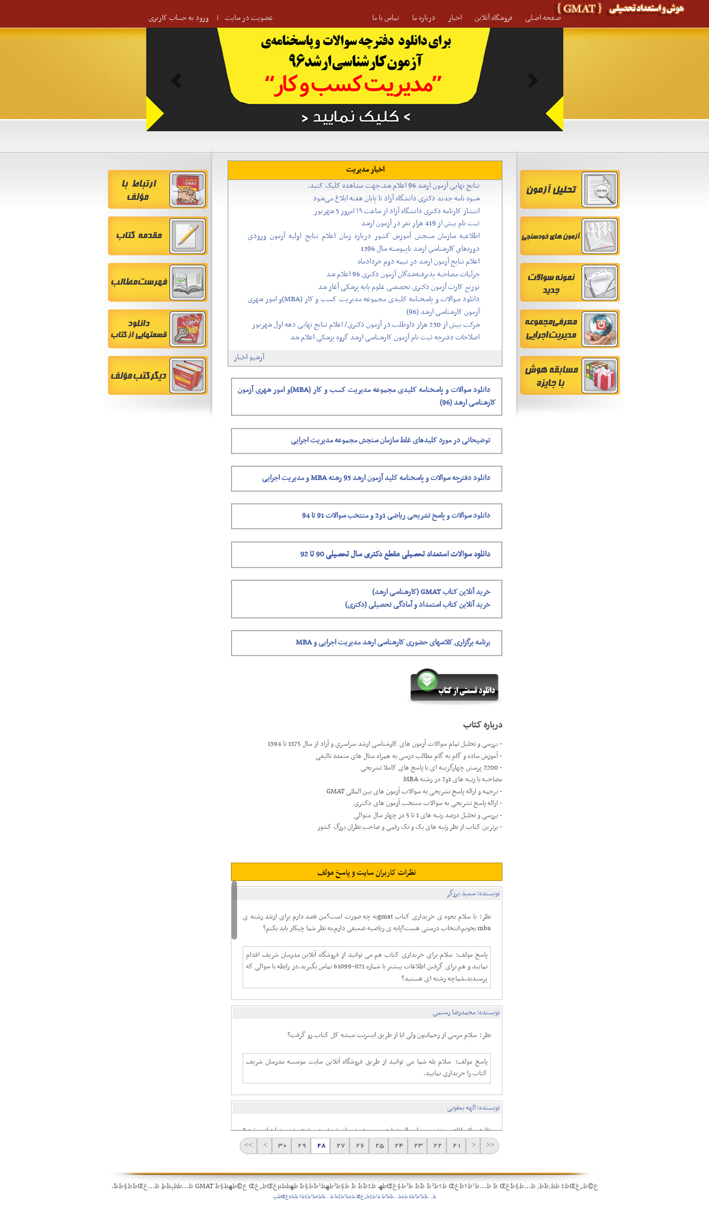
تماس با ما (385, 18)
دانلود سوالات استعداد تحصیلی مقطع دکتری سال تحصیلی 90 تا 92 (395, 554)
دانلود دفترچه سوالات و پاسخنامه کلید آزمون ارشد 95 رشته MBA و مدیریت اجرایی (376, 478)
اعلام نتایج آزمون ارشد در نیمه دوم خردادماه (419, 261)
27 (340, 1145)
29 (301, 1145)
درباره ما (423, 18)
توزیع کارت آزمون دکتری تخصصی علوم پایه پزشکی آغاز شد (399, 287)
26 (359, 1145)
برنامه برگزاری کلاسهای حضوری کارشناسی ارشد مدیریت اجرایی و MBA (393, 642)
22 (436, 1145)
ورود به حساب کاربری (178, 18)
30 (281, 1145)
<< (490, 1145)
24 (398, 1145)
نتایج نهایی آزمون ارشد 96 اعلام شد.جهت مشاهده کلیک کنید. (393, 185)
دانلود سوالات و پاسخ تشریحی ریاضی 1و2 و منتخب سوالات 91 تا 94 (396, 515)
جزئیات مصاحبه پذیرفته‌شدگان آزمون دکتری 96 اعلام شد (403, 274)
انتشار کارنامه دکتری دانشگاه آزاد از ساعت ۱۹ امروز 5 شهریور (397, 211)
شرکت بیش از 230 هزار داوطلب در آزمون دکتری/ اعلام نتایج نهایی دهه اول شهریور (366, 324)
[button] (177, 79)
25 (378, 1145)
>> (248, 1145)
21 (456, 1145)
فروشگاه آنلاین (493, 18)
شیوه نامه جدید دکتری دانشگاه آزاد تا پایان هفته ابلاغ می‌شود (396, 198)
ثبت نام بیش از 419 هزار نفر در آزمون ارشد (420, 223)
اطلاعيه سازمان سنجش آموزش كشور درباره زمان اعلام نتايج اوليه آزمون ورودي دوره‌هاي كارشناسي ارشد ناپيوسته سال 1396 (364, 242)
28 (320, 1145)
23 (417, 1145)
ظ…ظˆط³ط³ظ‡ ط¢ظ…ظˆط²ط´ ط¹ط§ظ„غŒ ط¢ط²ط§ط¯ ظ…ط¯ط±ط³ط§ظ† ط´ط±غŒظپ (354, 1197)
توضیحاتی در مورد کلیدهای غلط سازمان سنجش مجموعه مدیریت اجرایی (390, 440)
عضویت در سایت (249, 18)
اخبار (455, 18)
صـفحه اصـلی (543, 18)
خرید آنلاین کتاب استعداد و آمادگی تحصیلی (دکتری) (417, 605)
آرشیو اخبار (249, 357)
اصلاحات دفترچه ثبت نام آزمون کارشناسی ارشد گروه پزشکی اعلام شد (385, 337)
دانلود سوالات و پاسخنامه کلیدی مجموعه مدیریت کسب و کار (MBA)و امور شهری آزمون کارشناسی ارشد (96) (364, 305)
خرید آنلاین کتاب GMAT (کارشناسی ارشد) (431, 592)
